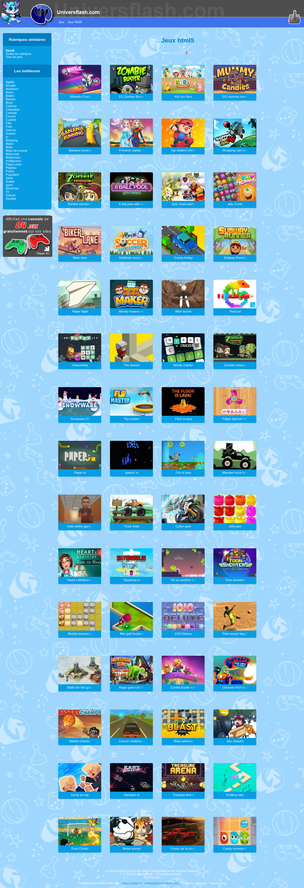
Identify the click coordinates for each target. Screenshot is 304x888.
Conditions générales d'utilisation (99, 883)
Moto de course (16, 150)
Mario (10, 143)
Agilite (10, 82)
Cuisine (11, 119)
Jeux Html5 (75, 22)
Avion (9, 92)
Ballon (10, 95)
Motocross (13, 157)
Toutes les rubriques (18, 53)
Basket (10, 99)
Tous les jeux (14, 57)
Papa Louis (13, 164)
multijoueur (13, 161)
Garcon (11, 130)
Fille (8, 123)
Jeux (61, 22)
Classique (12, 109)
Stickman (12, 188)
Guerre (10, 133)
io (7, 137)
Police (10, 171)
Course (11, 116)
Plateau (11, 167)
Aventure (12, 89)
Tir (7, 191)
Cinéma (11, 106)
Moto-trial (12, 154)
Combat (11, 113)
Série (9, 178)
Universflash (145, 874)
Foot (9, 126)
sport (9, 185)
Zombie (11, 198)
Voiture (10, 195)
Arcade (11, 85)
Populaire (12, 174)
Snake (10, 181)
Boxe (9, 102)
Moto (9, 147)
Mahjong (12, 140)
